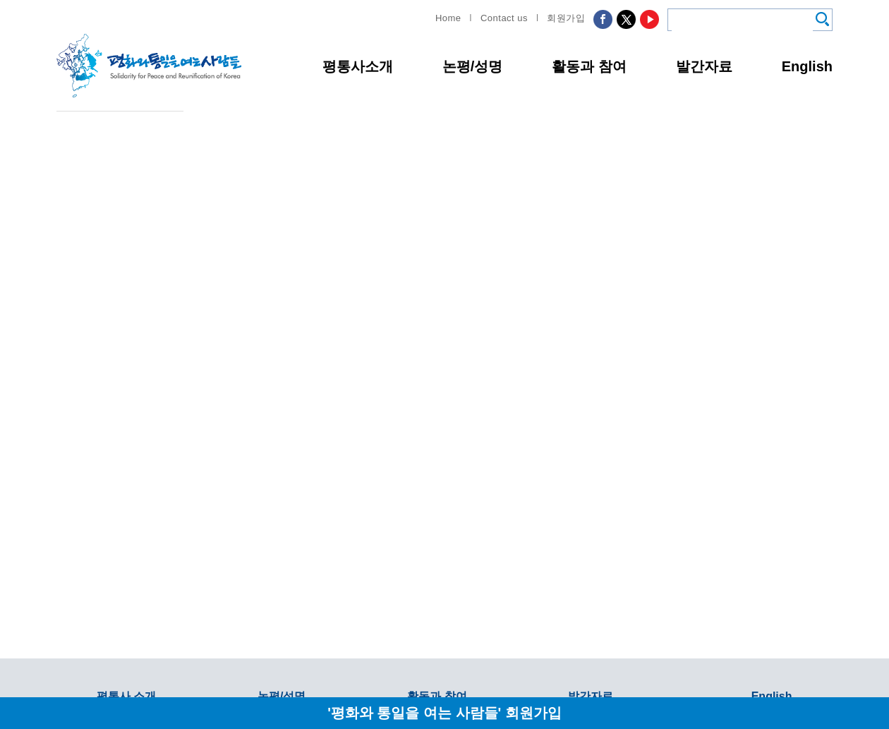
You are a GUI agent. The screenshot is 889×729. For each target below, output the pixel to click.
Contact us (504, 18)
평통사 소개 (126, 696)
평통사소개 (357, 66)
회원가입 (566, 18)
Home (448, 18)
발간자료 (704, 66)
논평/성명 (472, 66)
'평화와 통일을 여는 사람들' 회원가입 (444, 712)
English (807, 66)
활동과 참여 (589, 66)
